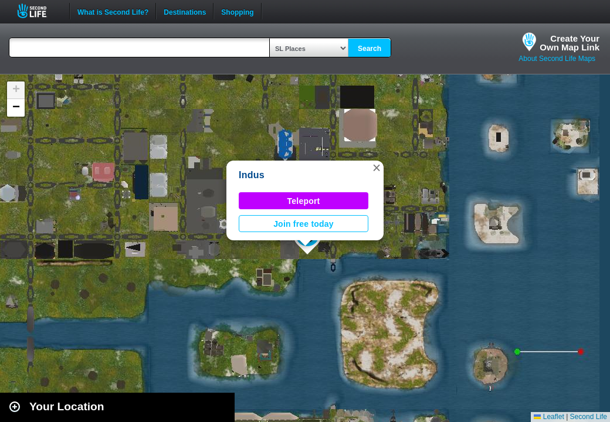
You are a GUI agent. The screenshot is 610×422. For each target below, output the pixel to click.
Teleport (303, 201)
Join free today (303, 224)
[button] (377, 168)
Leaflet (549, 417)
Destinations (185, 11)
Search (369, 49)
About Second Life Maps (556, 59)
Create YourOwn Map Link (569, 42)
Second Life (38, 11)
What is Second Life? (112, 11)
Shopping (237, 11)
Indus (252, 175)
